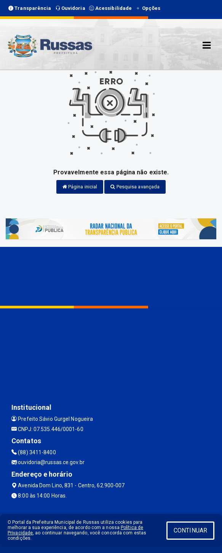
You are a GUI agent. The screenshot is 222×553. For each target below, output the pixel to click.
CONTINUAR (190, 530)
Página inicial (79, 187)
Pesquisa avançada (135, 187)
